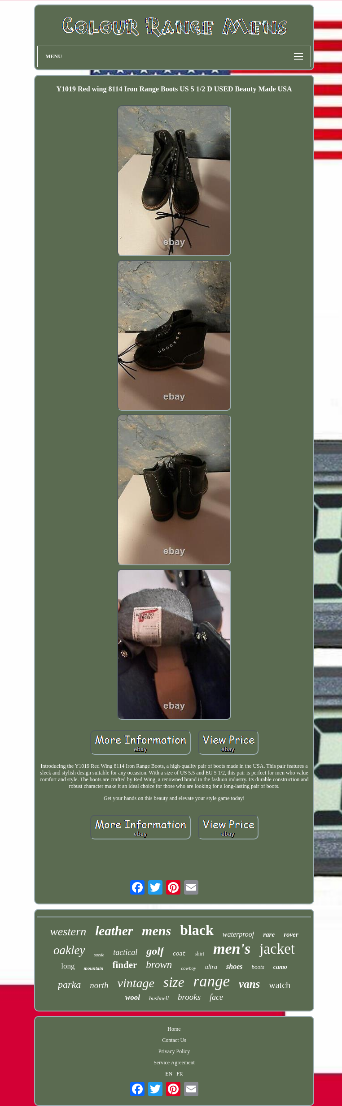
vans (249, 984)
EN (168, 1074)
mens (156, 930)
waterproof (238, 934)
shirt (199, 954)
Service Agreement (174, 1062)
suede (99, 954)
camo (280, 967)
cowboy (188, 968)
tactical (125, 952)
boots (258, 967)
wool (132, 997)
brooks (189, 997)
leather (114, 931)
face (216, 997)
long (68, 966)
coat (179, 954)
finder (124, 965)
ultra (211, 967)
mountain (93, 968)
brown (159, 964)
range (211, 981)
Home (173, 1029)
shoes (234, 966)
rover (291, 934)
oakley (69, 950)
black (197, 930)
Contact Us (174, 1040)
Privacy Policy (174, 1051)
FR (179, 1074)
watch (279, 985)
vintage (135, 983)
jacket (277, 949)
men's (231, 948)
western (68, 931)
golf (155, 951)
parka (69, 984)
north (99, 985)
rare (269, 934)
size (173, 982)
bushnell (159, 998)
